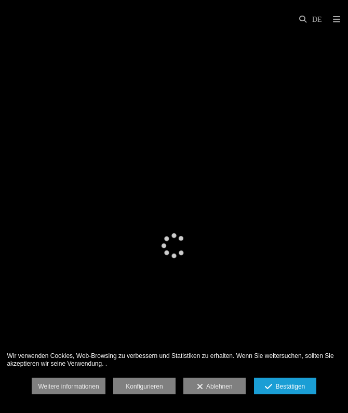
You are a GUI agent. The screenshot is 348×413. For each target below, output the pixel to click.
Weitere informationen (68, 386)
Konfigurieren (144, 386)
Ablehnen (215, 387)
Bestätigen (285, 387)
